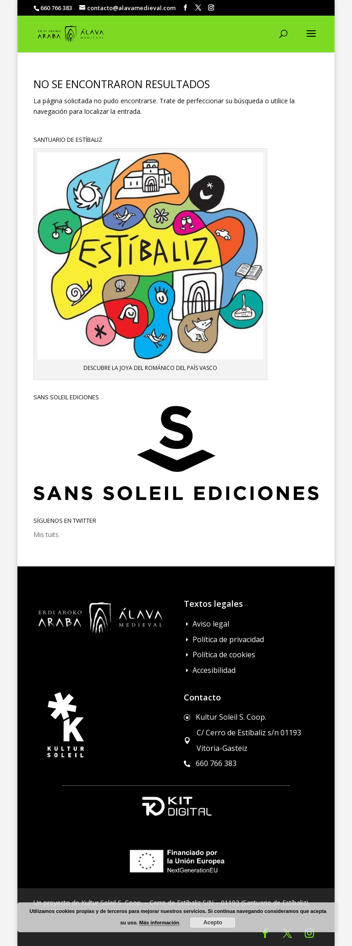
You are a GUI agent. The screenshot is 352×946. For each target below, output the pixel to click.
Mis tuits (46, 534)
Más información (159, 922)
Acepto (213, 922)
